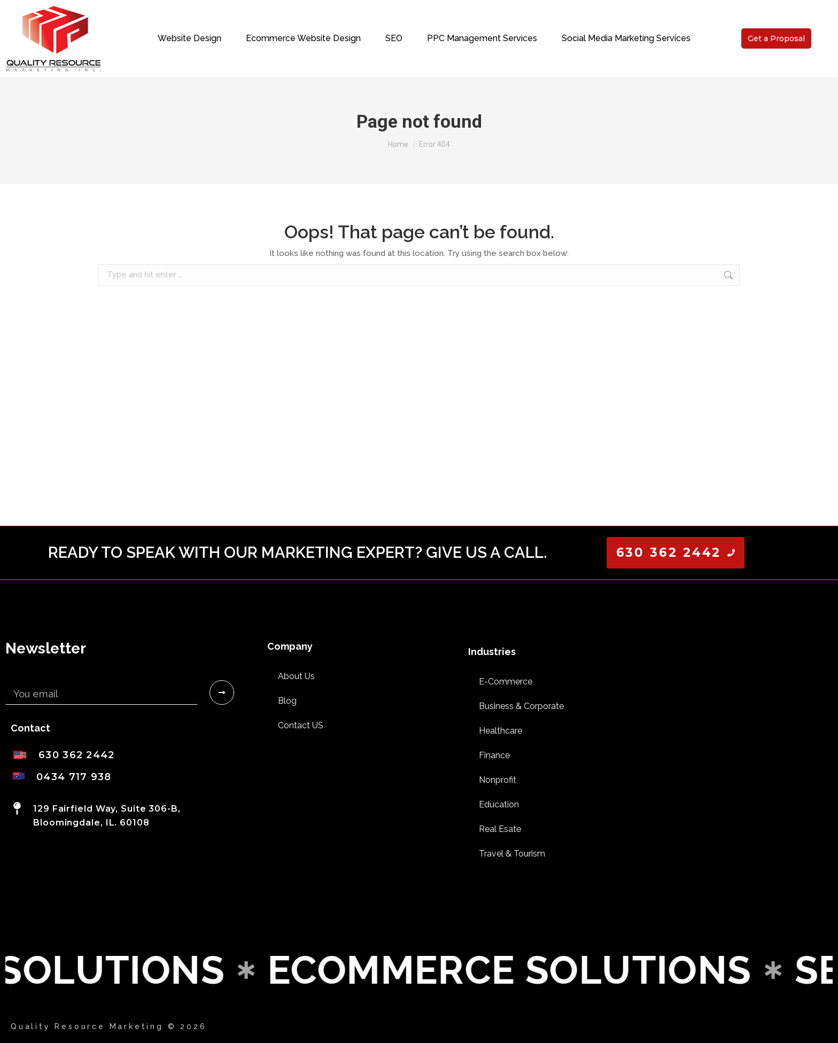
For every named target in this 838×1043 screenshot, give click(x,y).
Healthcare (500, 731)
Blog (287, 701)
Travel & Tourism (512, 854)
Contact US (300, 725)
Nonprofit (497, 780)
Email (17, 676)
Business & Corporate (521, 706)
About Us (296, 676)
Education (499, 804)
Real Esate (500, 829)
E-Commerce (505, 681)
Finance (494, 755)
